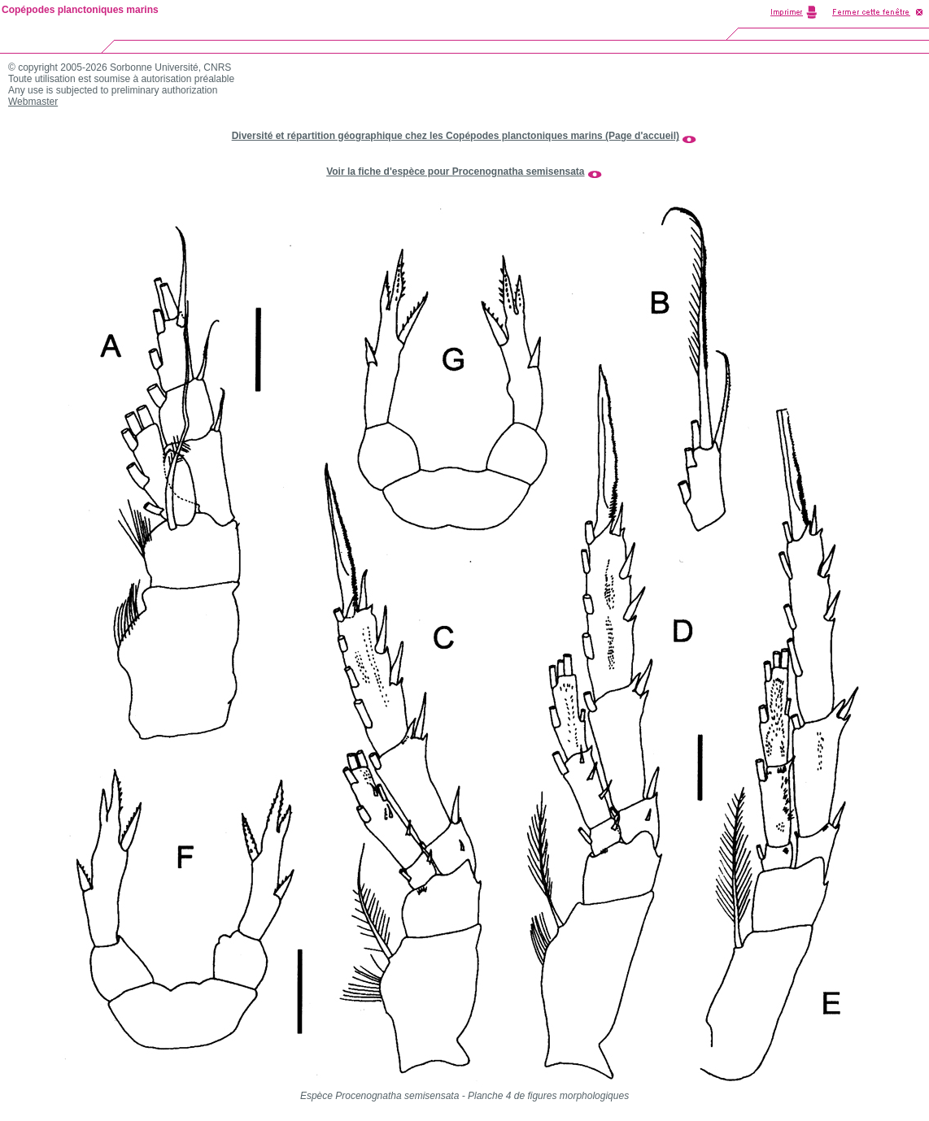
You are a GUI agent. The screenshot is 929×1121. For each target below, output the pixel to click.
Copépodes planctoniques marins (80, 9)
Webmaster (33, 101)
